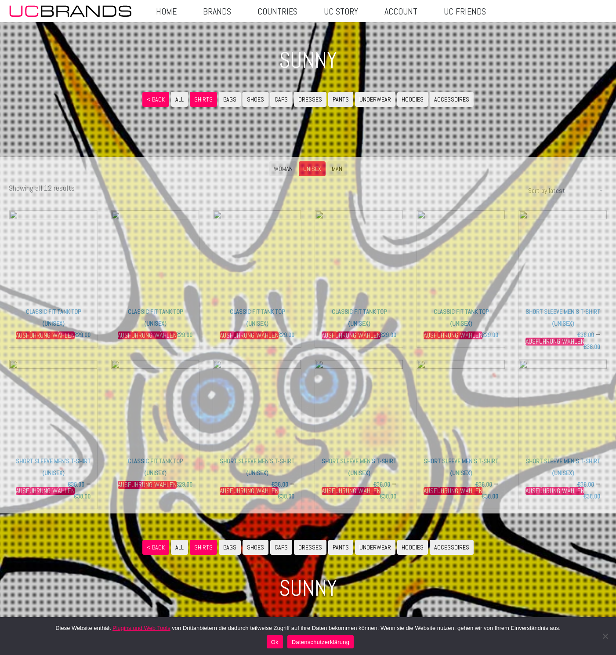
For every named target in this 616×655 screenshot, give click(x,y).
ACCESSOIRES (451, 99)
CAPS (281, 99)
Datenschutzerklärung (320, 642)
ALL (179, 99)
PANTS (341, 99)
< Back (156, 99)
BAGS (229, 99)
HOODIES (413, 99)
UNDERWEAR (375, 99)
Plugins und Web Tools (141, 628)
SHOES (255, 99)
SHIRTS (203, 99)
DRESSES (310, 99)
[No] (605, 636)
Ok (275, 642)
